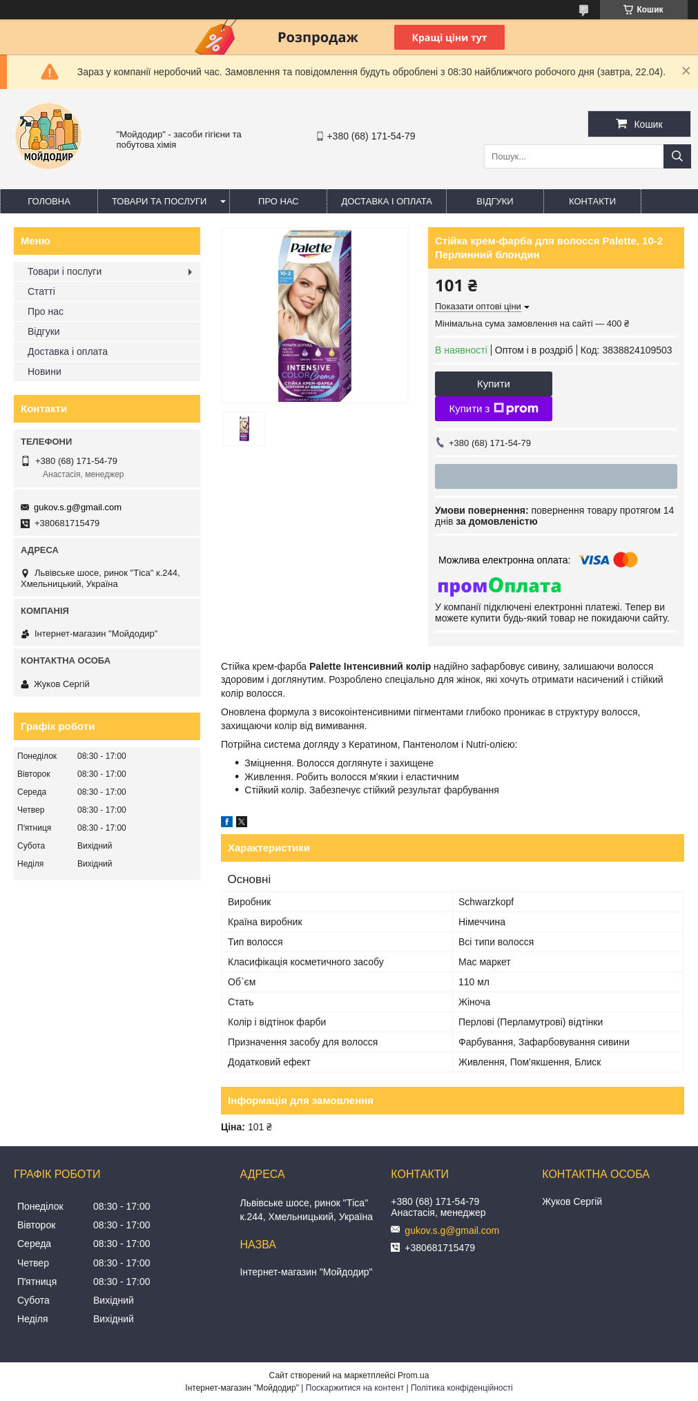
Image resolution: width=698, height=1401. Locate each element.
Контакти (592, 201)
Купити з (493, 409)
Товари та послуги (159, 201)
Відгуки (494, 201)
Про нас (278, 201)
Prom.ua (413, 1375)
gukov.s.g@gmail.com (78, 507)
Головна (49, 201)
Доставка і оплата (386, 201)
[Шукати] (677, 156)
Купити (493, 383)
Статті (41, 291)
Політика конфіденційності (462, 1388)
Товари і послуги (64, 271)
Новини (44, 371)
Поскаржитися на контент (355, 1388)
